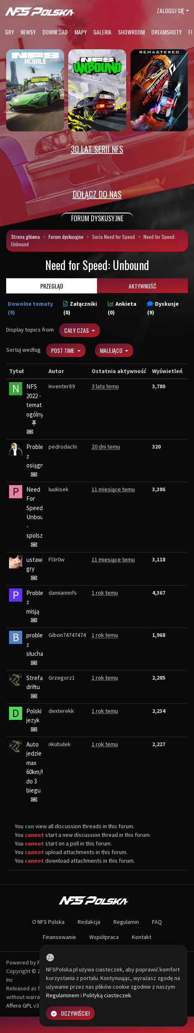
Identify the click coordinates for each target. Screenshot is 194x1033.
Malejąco (112, 350)
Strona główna (25, 236)
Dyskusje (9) (163, 308)
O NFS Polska (48, 921)
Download (55, 31)
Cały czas (77, 330)
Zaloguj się (170, 10)
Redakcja (89, 921)
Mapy (80, 31)
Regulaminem (62, 995)
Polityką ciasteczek (107, 995)
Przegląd (51, 286)
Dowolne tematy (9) (30, 308)
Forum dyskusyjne (65, 236)
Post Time (63, 350)
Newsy (28, 31)
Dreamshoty (166, 31)
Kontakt (141, 937)
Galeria (102, 31)
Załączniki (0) (80, 308)
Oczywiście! (70, 1013)
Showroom (131, 31)
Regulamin (126, 921)
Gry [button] (9, 31)
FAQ (157, 921)
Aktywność (142, 286)
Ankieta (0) (122, 308)
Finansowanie (59, 937)
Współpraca (104, 937)
